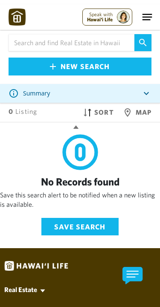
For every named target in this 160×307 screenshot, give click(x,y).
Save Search (79, 227)
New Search (80, 66)
